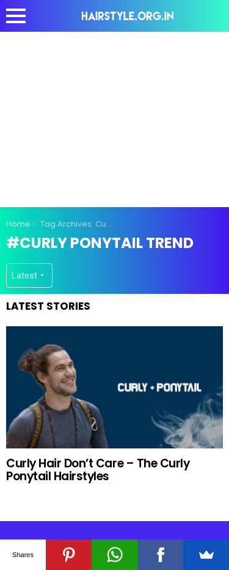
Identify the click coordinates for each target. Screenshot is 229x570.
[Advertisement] (114, 117)
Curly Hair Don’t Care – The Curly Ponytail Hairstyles (97, 469)
